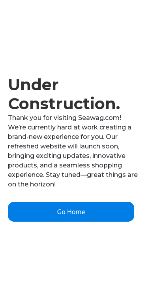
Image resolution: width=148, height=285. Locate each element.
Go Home (71, 211)
